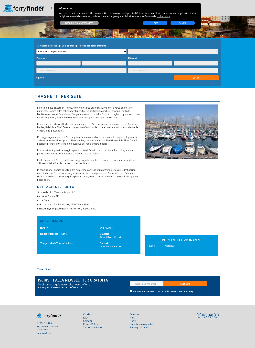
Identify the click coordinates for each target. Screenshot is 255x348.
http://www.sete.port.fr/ (62, 192)
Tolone (151, 245)
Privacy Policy (42, 329)
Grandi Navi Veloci (110, 237)
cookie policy (163, 16)
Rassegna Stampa (139, 327)
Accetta (183, 23)
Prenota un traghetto (141, 324)
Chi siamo (88, 314)
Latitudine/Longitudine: (51, 208)
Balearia (104, 233)
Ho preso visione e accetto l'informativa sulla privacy (163, 291)
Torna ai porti (45, 269)
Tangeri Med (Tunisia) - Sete (56, 243)
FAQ (85, 317)
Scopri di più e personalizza (79, 23)
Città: (40, 200)
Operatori (135, 314)
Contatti (87, 321)
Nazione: (42, 196)
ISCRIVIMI (185, 283)
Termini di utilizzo (43, 333)
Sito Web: (42, 192)
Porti (132, 317)
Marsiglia (170, 245)
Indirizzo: (42, 204)
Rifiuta (155, 23)
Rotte (133, 321)
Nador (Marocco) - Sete (53, 233)
